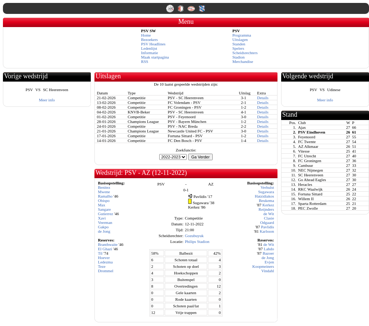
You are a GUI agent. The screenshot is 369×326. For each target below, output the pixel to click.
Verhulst (267, 187)
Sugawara (266, 192)
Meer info (47, 100)
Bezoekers (149, 39)
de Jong (104, 231)
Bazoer (268, 253)
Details (262, 97)
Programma (241, 35)
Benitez (104, 187)
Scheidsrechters (245, 52)
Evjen (269, 262)
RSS (144, 61)
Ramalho (105, 196)
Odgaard (267, 222)
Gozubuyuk (194, 235)
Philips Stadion (197, 241)
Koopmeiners (263, 266)
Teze (101, 266)
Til (100, 253)
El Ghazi (105, 249)
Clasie (269, 218)
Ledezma (105, 262)
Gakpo (103, 227)
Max (101, 205)
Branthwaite (108, 244)
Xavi (101, 218)
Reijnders (266, 209)
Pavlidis (267, 227)
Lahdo (269, 249)
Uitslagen (240, 39)
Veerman (105, 222)
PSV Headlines (153, 44)
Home (146, 35)
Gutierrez (105, 213)
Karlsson (267, 231)
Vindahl (267, 271)
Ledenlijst (149, 48)
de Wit (269, 213)
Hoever (103, 257)
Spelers (238, 48)
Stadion (238, 57)
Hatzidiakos (264, 196)
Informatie (149, 52)
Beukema (266, 200)
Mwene (104, 192)
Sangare (104, 209)
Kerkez (268, 205)
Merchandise (242, 61)
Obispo (103, 200)
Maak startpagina (155, 57)
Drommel (105, 271)
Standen (238, 44)
